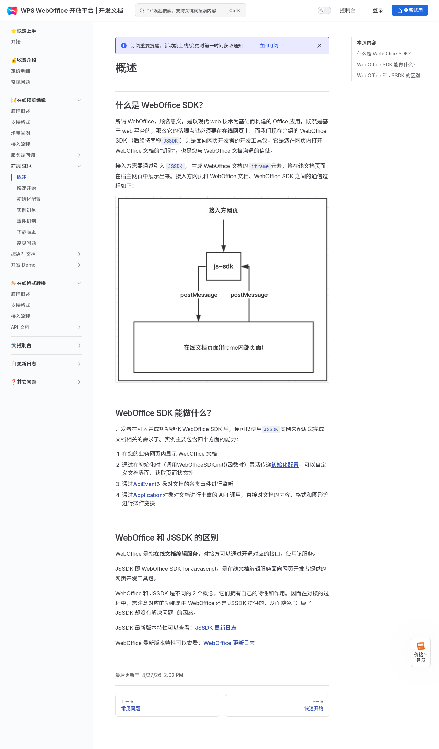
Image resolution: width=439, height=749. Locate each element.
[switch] (324, 10)
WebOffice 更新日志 (229, 642)
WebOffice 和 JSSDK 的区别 (388, 75)
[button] (46, 30)
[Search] (190, 10)
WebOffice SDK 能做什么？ (387, 64)
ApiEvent (144, 483)
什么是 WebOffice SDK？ (385, 53)
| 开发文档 (108, 10)
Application (148, 494)
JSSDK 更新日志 (215, 627)
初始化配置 (285, 464)
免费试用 (410, 10)
